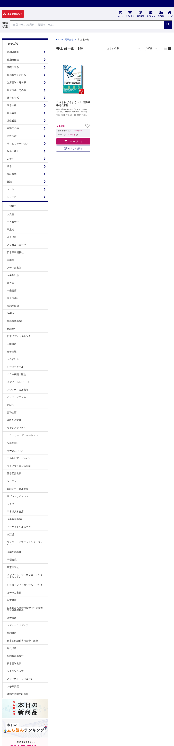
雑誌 (9, 181)
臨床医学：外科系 (16, 82)
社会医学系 (13, 97)
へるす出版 (13, 359)
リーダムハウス (15, 450)
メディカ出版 (14, 267)
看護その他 (13, 128)
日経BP (11, 328)
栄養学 (10, 158)
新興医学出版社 (15, 321)
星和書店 (11, 633)
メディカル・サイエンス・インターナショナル (25, 576)
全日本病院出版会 (16, 374)
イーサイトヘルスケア (19, 526)
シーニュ (11, 481)
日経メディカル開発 (17, 488)
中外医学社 (13, 222)
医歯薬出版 (13, 275)
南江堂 (10, 534)
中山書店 (11, 290)
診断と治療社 (14, 420)
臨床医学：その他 (16, 90)
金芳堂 (10, 283)
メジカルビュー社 (16, 244)
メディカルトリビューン (20, 678)
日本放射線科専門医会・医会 (22, 640)
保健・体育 (13, 151)
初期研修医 (13, 52)
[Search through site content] (87, 24)
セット (10, 189)
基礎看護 (11, 120)
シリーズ (11, 196)
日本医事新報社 (15, 252)
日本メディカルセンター (20, 336)
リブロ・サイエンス (17, 496)
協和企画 (11, 412)
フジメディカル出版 (17, 389)
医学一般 (11, 105)
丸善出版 (11, 351)
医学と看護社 (14, 552)
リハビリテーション (17, 143)
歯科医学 (11, 174)
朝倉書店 (11, 617)
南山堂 (10, 260)
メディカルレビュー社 (19, 382)
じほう (10, 404)
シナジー (11, 504)
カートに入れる (73, 141)
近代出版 (11, 648)
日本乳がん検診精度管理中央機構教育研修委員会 (25, 609)
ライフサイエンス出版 (19, 465)
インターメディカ (16, 397)
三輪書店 (11, 344)
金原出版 (11, 237)
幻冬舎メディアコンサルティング (25, 585)
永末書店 (11, 600)
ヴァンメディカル (16, 427)
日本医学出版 (14, 663)
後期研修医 (13, 59)
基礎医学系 (13, 67)
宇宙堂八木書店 (15, 511)
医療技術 (11, 135)
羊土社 (10, 229)
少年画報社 (13, 443)
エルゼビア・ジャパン (19, 458)
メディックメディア (17, 625)
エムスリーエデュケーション (22, 435)
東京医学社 (13, 567)
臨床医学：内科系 (16, 75)
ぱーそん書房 (14, 592)
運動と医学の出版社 (17, 694)
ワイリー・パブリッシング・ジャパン (25, 543)
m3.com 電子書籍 (65, 39)
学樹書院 (11, 559)
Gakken (11, 313)
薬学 (9, 166)
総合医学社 (13, 298)
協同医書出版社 (15, 656)
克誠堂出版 (13, 305)
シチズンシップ (15, 671)
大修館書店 (13, 686)
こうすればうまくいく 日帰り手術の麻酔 (73, 104)
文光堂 (10, 214)
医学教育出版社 (15, 519)
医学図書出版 (14, 473)
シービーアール (15, 366)
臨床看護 (11, 113)
